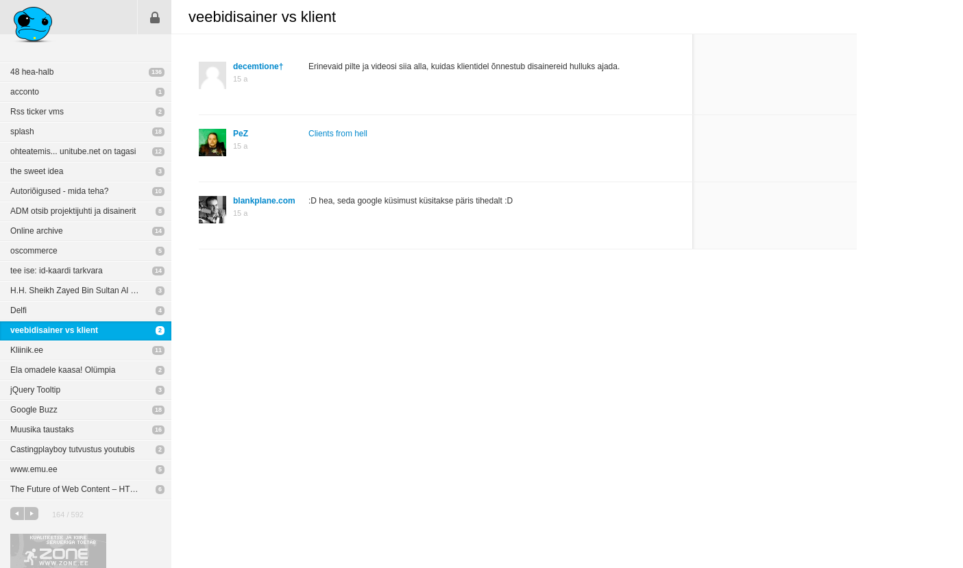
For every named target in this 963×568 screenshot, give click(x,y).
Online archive (36, 231)
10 (158, 191)
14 (158, 230)
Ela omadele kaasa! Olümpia (62, 370)
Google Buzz (34, 410)
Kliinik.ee (26, 350)
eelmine (17, 513)
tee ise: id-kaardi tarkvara (56, 270)
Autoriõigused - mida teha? (59, 191)
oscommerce (34, 251)
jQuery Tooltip (35, 390)
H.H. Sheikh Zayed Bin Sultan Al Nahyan (84, 290)
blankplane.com (264, 201)
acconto (24, 92)
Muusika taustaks (42, 429)
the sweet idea (36, 171)
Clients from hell (337, 133)
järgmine (31, 513)
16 (158, 429)
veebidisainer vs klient (54, 330)
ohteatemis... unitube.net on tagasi (73, 151)
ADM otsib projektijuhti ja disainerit (73, 211)
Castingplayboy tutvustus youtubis (72, 449)
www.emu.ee (34, 469)
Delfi (18, 310)
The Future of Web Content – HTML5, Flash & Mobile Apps (90, 489)
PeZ (240, 133)
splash (22, 131)
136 (156, 72)
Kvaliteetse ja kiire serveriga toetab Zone (58, 551)
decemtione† (258, 66)
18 (158, 131)
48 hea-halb (31, 72)
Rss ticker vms (37, 111)
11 (158, 350)
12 (158, 151)
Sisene (155, 17)
